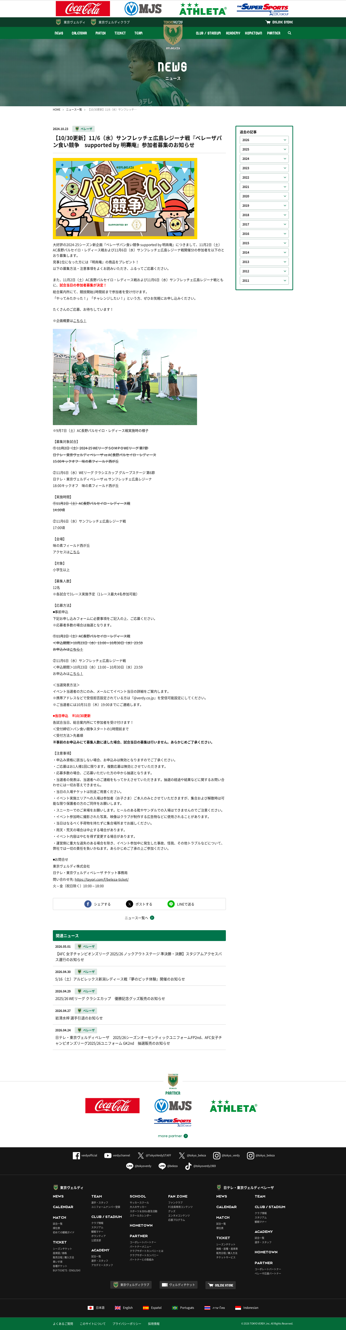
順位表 (56, 1228)
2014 (245, 252)
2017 (245, 224)
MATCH (101, 33)
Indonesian (246, 1307)
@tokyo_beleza (192, 1155)
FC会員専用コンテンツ (180, 1207)
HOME (56, 109)
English (124, 1307)
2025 (245, 149)
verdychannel (117, 1155)
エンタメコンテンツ (179, 1215)
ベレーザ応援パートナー (268, 1273)
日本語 (96, 1307)
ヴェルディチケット (182, 1285)
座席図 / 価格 (60, 1253)
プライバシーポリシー (126, 1324)
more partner (170, 1136)
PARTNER (273, 33)
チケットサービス (225, 1257)
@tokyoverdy (138, 1166)
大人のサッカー (138, 1207)
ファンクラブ (175, 1202)
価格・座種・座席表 (227, 1248)
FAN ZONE (177, 1196)
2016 (245, 234)
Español (152, 1307)
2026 (245, 140)
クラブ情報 (97, 1223)
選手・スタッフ (99, 1202)
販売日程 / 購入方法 (63, 1257)
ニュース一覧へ (136, 917)
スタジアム (97, 1227)
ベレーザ (86, 129)
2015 (245, 243)
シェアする (102, 904)
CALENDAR (79, 33)
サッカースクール (139, 1202)
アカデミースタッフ (102, 1265)
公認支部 (96, 1240)
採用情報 (154, 1324)
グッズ (171, 1211)
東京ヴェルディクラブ (114, 22)
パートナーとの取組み (142, 1259)
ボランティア (98, 1236)
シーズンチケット (62, 1248)
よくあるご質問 (63, 1324)
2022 (245, 177)
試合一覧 (57, 1223)
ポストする (144, 904)
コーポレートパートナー (143, 1242)
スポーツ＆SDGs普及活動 (143, 1211)
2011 (245, 280)
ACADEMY (233, 33)
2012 (245, 271)
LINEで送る (185, 904)
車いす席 (57, 1261)
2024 (245, 159)
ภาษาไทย (214, 1307)
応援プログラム (176, 1220)
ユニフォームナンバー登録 (105, 1207)
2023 (245, 168)
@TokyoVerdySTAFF (154, 1155)
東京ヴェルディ (75, 22)
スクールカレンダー (140, 1215)
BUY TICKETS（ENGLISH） (67, 1270)
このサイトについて (93, 1324)
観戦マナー (97, 1231)
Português (183, 1307)
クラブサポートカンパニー (144, 1255)
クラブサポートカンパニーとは (146, 1251)
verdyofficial (85, 1155)
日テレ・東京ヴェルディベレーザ (248, 1187)
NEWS (59, 33)
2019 (245, 205)
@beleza (168, 1166)
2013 (245, 262)
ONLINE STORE (282, 22)
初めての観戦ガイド (63, 1232)
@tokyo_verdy (226, 1155)
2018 (245, 215)
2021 (245, 187)
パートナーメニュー (140, 1246)
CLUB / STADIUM (208, 33)
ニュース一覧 (74, 109)
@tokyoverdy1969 (200, 1166)
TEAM (139, 33)
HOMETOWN (253, 33)
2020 (245, 196)
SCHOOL (138, 1196)
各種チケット (60, 1266)
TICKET (120, 33)
